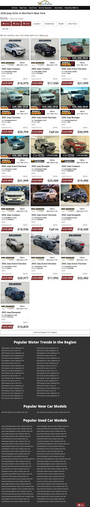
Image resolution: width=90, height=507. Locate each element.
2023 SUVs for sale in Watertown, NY (47, 363)
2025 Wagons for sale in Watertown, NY (48, 353)
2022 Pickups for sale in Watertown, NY (12, 373)
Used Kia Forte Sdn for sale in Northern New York (51, 454)
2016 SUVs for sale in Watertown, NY (12, 398)
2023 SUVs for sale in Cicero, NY (11, 363)
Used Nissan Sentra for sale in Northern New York (51, 441)
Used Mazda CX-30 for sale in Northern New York (51, 449)
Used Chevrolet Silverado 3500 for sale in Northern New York (17, 497)
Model (62, 24)
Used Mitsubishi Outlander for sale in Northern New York (53, 444)
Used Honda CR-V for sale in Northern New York (15, 469)
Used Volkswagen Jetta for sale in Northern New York (16, 429)
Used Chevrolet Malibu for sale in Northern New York (16, 491)
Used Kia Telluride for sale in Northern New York (50, 456)
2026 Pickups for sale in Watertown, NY (12, 348)
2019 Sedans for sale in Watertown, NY (12, 390)
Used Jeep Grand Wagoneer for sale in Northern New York (53, 459)
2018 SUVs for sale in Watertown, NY (12, 393)
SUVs (6, 24)
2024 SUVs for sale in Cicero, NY (46, 355)
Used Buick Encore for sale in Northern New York (15, 501)
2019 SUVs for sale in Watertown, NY (12, 388)
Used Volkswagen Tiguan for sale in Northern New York (53, 426)
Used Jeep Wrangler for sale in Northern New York (15, 461)
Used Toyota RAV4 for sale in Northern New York (51, 429)
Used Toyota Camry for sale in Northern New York (15, 434)
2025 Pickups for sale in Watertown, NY (12, 353)
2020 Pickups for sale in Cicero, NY (11, 383)
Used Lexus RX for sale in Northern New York (50, 451)
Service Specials (46, 8)
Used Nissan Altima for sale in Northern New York (15, 444)
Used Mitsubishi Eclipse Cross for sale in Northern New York (17, 447)
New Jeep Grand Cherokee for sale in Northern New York (53, 412)
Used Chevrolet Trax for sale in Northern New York (51, 496)
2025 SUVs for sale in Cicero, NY (11, 350)
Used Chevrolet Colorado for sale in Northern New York (17, 494)
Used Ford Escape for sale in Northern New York (51, 476)
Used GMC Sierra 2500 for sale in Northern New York (16, 474)
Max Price (73, 24)
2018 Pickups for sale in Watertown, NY (48, 393)
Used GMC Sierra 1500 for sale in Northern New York (52, 469)
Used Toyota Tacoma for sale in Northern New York (51, 431)
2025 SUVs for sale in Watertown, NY (47, 350)
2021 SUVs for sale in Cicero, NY (11, 375)
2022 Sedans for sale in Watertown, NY (48, 373)
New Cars (23, 8)
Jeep (16, 24)
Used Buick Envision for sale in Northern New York (51, 501)
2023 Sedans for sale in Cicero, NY (47, 365)
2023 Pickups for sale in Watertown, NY (12, 365)
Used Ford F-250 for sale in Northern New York (50, 479)
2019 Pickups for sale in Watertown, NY (48, 388)
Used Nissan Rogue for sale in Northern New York (15, 441)
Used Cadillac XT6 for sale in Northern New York (51, 499)
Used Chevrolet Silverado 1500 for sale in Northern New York (17, 487)
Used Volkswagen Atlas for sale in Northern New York (16, 426)
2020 (26, 24)
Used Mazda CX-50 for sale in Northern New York (15, 449)
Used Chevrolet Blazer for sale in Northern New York (52, 494)
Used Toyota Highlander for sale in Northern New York (16, 431)
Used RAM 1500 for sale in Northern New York (14, 439)
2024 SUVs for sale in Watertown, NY (12, 358)
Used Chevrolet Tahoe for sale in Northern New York (52, 491)
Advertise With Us (71, 8)
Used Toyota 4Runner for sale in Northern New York (51, 434)
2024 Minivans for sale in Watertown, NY (48, 360)
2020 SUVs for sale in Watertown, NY (47, 380)
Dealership (50, 24)
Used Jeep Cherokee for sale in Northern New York (16, 464)
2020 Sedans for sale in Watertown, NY (12, 385)
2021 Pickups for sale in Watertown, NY (12, 378)
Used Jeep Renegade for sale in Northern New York (51, 464)
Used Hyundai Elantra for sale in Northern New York (52, 466)
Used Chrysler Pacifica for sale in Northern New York (52, 484)
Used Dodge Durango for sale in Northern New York (16, 484)
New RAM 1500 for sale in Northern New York (14, 412)
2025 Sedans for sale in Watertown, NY (12, 355)
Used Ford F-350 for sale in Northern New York (50, 481)
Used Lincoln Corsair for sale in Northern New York (16, 451)
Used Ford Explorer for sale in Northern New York (15, 481)
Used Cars (33, 8)
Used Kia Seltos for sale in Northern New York (14, 456)
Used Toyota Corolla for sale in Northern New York (15, 436)
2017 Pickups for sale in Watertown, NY (48, 395)
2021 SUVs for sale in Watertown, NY (47, 375)
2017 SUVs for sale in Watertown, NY (12, 395)
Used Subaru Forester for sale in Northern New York (52, 436)
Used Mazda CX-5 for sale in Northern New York (51, 446)
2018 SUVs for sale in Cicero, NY (46, 390)
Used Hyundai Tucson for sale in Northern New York (16, 466)
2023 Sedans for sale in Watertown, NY (12, 368)
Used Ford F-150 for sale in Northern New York (14, 476)
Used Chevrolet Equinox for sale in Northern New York (52, 486)
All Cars (15, 8)
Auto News (58, 8)
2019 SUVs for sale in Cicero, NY (46, 385)
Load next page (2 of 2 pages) (45, 332)
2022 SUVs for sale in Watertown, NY (12, 370)
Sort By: (6, 29)
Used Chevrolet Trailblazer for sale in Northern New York (17, 489)
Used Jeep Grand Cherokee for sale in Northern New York (18, 459)
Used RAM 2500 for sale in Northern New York (50, 439)
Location (37, 24)
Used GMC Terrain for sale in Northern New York (15, 471)
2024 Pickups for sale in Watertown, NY (48, 358)
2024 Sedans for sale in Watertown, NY (12, 360)
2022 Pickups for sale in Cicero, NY (47, 370)
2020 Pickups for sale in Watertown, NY (48, 383)
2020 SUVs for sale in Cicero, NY (11, 380)
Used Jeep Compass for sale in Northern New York (51, 461)
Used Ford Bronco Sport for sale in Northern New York (17, 479)
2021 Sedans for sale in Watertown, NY (48, 378)
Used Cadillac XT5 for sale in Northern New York (15, 499)
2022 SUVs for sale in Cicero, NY (46, 368)
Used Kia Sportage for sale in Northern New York (15, 454)
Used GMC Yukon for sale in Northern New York (50, 474)
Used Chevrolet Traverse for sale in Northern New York (52, 489)
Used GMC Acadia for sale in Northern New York (51, 471)
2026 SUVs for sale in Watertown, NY (47, 348)
